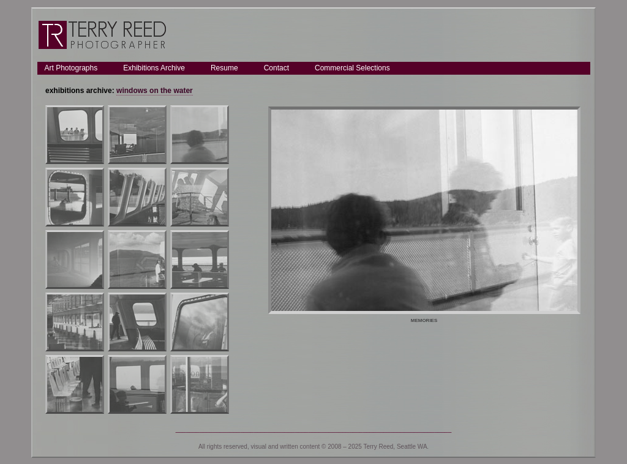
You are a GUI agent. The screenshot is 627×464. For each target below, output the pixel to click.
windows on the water (154, 90)
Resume (224, 68)
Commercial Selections (352, 68)
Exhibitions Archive (154, 68)
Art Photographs (71, 68)
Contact (276, 68)
